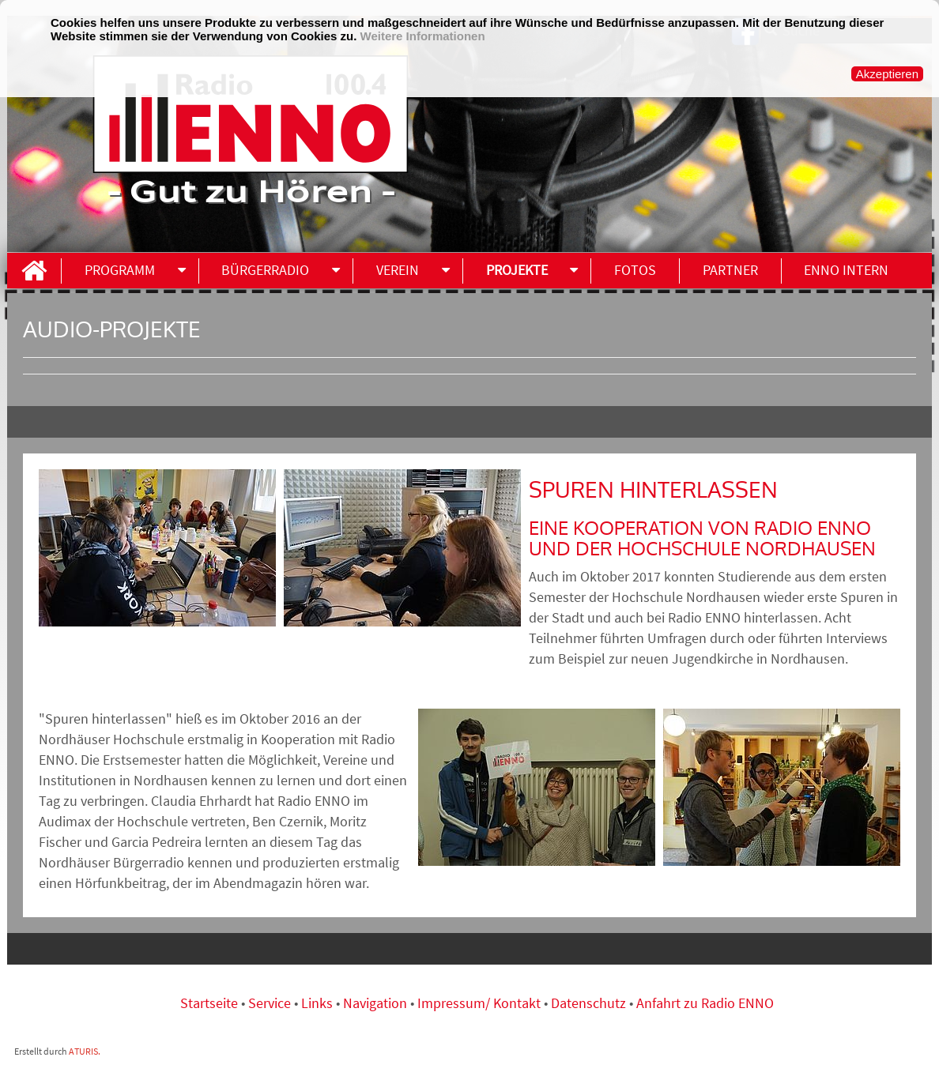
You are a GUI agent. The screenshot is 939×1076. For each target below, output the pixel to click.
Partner (730, 270)
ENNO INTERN (846, 270)
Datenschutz (588, 1003)
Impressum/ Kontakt (479, 1003)
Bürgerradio (265, 270)
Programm (120, 270)
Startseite (210, 1003)
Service (269, 1003)
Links (318, 1003)
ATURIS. (84, 1051)
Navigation (376, 1003)
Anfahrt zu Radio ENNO (705, 1003)
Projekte (517, 270)
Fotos (635, 270)
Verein (397, 270)
